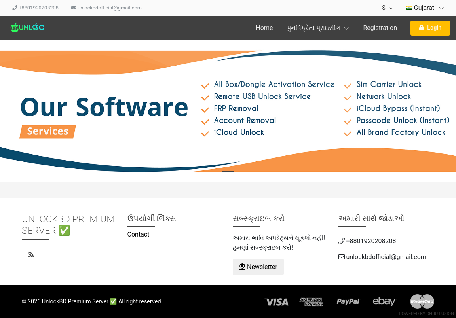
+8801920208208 (35, 8)
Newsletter (258, 267)
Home (264, 28)
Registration (380, 28)
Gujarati (425, 7)
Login (430, 28)
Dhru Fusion (440, 313)
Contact (138, 234)
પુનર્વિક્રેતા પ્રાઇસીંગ (318, 28)
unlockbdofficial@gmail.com (106, 8)
